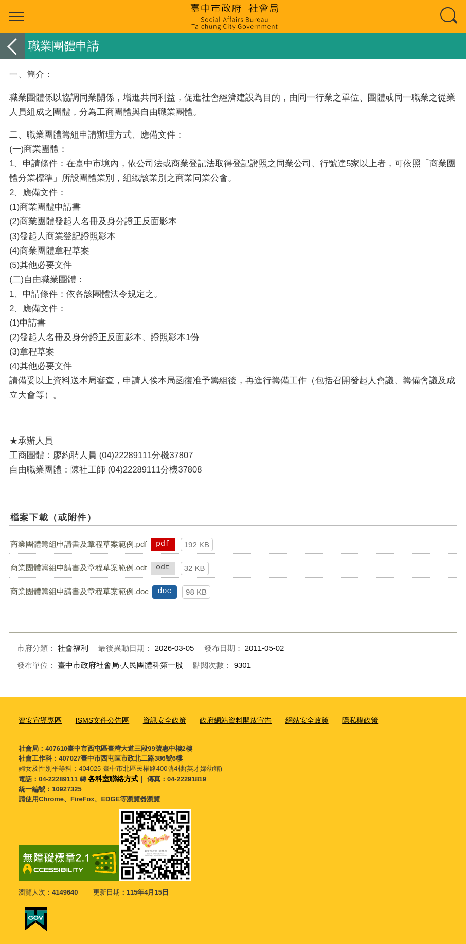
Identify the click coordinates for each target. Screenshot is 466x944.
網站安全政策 (290, 720)
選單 (16, 16)
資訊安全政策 (156, 720)
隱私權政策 (340, 720)
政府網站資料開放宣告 (222, 720)
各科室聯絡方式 (111, 777)
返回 (12, 46)
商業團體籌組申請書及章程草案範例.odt (78, 567)
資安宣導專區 (39, 720)
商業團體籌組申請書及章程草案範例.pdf (78, 544)
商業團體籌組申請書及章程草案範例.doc (79, 591)
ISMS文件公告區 (97, 720)
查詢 (449, 16)
